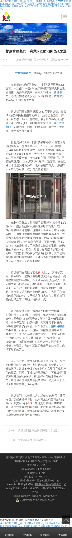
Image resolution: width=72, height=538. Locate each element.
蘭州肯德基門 (50, 496)
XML (25, 488)
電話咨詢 (9, 533)
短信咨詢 (27, 533)
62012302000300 (35, 499)
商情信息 (34, 488)
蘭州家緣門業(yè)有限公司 (48, 484)
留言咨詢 (45, 533)
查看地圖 (63, 533)
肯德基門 (36, 496)
